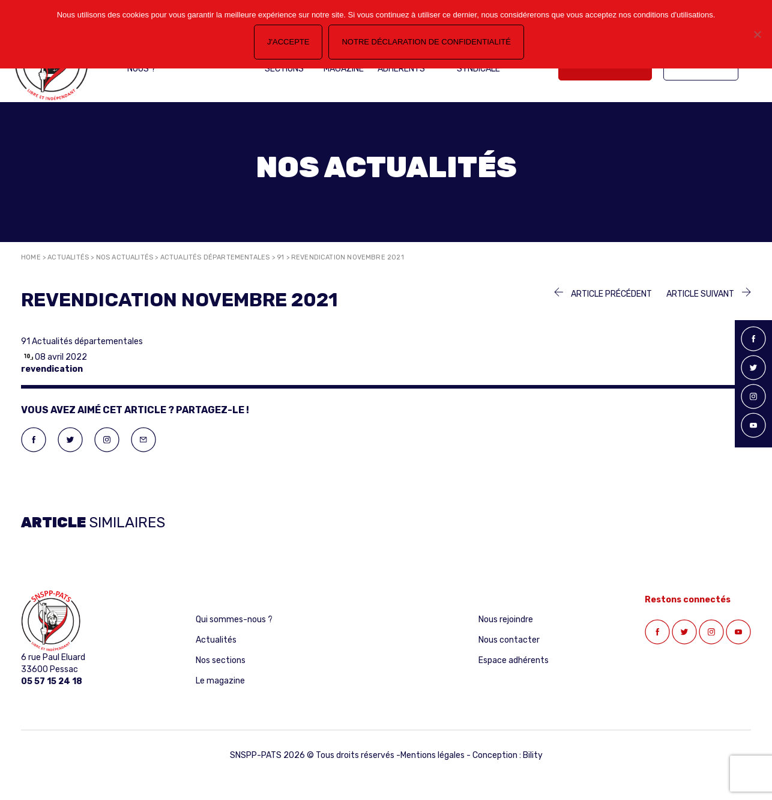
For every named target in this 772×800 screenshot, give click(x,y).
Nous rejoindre (505, 619)
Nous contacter (509, 640)
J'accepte (288, 41)
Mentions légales (432, 755)
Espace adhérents (513, 660)
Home (31, 257)
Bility (533, 755)
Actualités (68, 257)
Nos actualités (125, 257)
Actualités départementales (215, 257)
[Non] (757, 34)
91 (280, 257)
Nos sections (221, 660)
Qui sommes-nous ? (234, 619)
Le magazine (220, 681)
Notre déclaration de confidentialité (426, 41)
